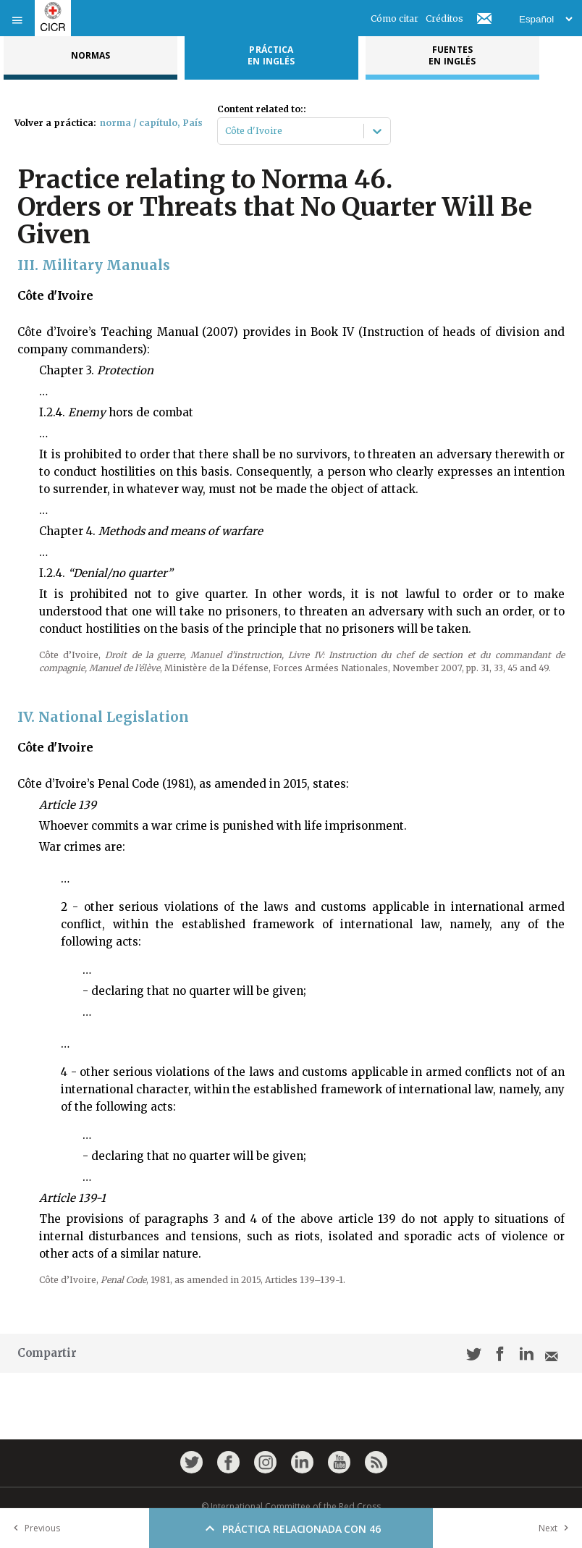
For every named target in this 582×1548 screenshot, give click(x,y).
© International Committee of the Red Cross (291, 1506)
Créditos (444, 18)
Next (557, 1528)
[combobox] (226, 131)
